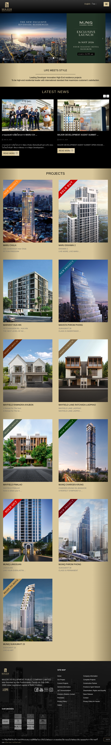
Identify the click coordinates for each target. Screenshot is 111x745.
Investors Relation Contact (66, 694)
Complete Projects (89, 680)
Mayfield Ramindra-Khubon (18, 405)
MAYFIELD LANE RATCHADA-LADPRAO (77, 405)
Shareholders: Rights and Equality (94, 690)
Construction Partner (90, 683)
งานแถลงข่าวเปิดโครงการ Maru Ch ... (19, 135)
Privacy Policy (62, 701)
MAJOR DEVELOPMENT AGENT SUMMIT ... (77, 135)
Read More (10, 153)
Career (59, 705)
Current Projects (62, 683)
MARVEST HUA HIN (12, 325)
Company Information (90, 676)
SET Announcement (64, 690)
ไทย (93, 4)
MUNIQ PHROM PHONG (70, 564)
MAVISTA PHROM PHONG (71, 325)
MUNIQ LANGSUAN (12, 564)
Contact (85, 698)
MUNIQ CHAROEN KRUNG (71, 485)
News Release (88, 694)
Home (59, 676)
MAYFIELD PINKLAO (12, 485)
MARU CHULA (9, 245)
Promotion (60, 698)
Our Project (61, 680)
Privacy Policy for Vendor (91, 701)
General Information (64, 687)
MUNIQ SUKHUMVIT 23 (14, 644)
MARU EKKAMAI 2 (67, 245)
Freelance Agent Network (91, 687)
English (87, 4)
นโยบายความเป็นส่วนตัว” (13, 742)
